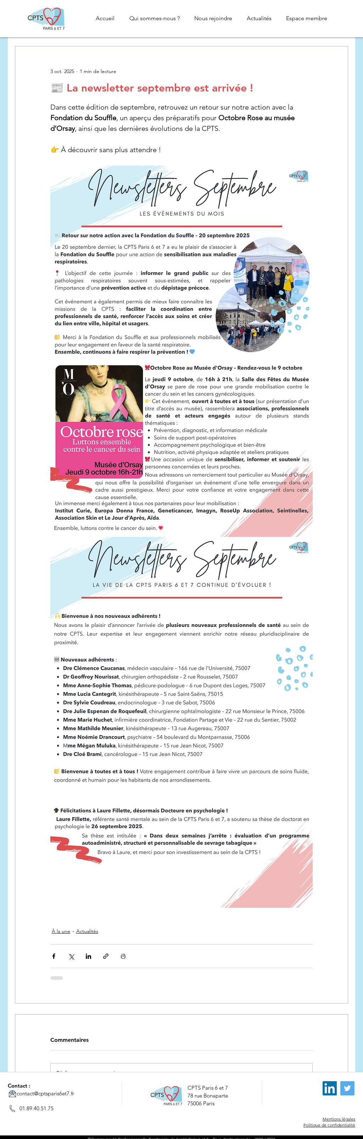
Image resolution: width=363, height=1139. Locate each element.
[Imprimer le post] (123, 956)
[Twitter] (347, 1088)
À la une (61, 931)
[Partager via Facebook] (53, 956)
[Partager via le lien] (105, 956)
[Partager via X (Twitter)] (71, 956)
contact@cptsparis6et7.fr (45, 1093)
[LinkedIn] (330, 1088)
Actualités (87, 931)
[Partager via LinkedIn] (88, 956)
